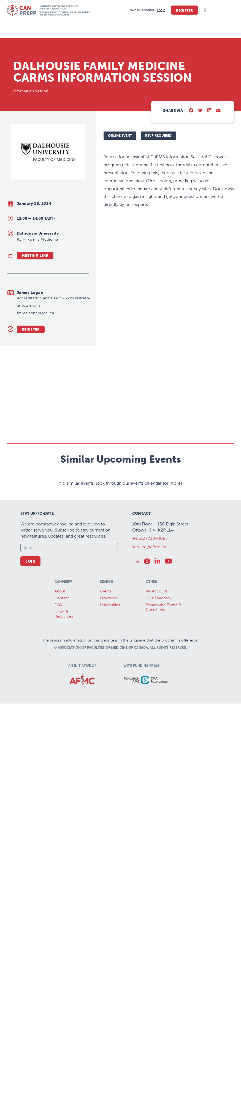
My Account (156, 611)
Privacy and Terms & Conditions (163, 627)
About (60, 611)
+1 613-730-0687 (150, 558)
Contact (62, 618)
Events (106, 611)
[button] (205, 10)
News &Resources (64, 634)
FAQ (58, 625)
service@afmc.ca (149, 567)
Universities (110, 625)
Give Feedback (159, 618)
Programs (108, 618)
